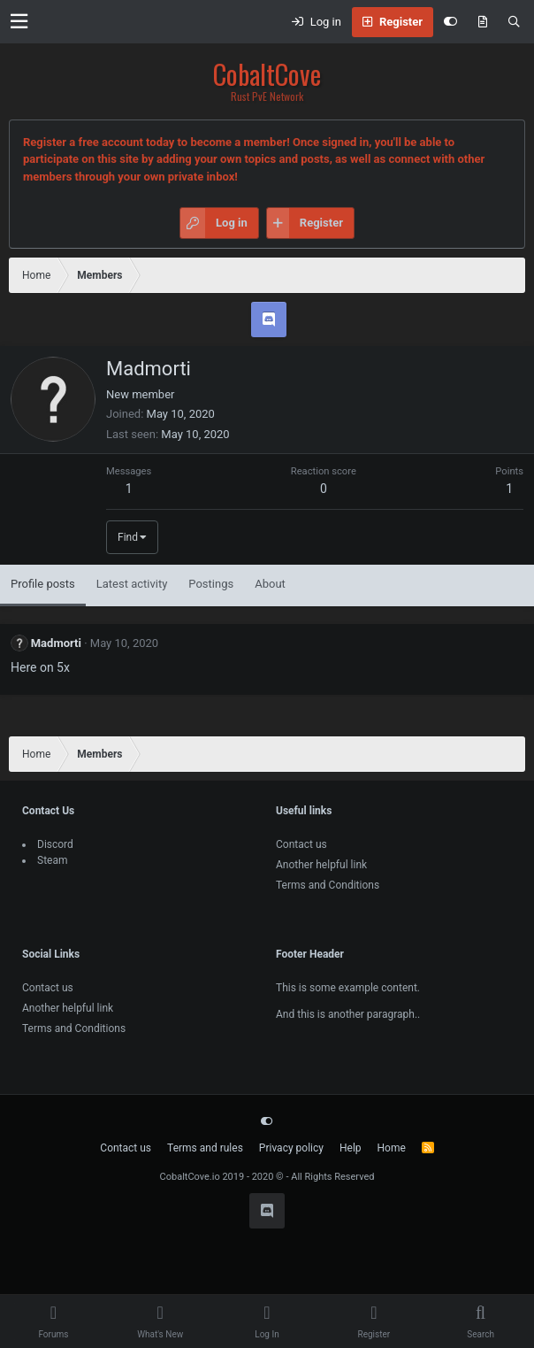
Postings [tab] (210, 583)
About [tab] (270, 583)
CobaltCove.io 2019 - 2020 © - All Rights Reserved (267, 1176)
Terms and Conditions (327, 885)
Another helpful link (321, 865)
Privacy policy (291, 1148)
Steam (52, 860)
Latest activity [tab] (132, 583)
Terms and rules (205, 1148)
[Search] (514, 22)
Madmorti (56, 643)
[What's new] (483, 22)
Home (392, 1148)
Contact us (301, 844)
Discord (55, 844)
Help (350, 1148)
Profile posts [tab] (43, 583)
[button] (19, 21)
